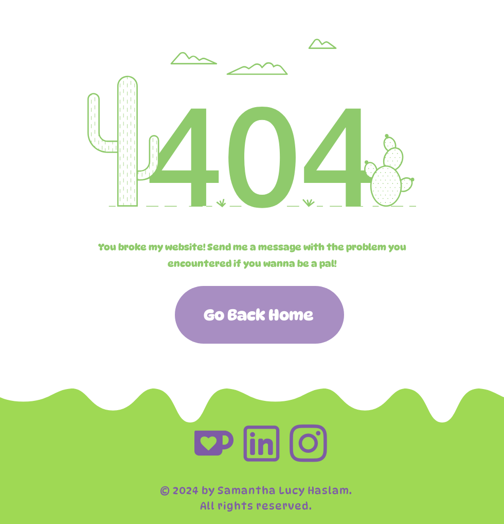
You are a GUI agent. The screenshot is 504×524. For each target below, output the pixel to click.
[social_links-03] (261, 443)
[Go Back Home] (259, 315)
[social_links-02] (308, 443)
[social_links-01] (213, 443)
